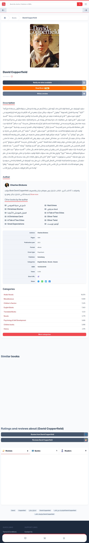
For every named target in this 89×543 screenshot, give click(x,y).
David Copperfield (45, 510)
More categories (44, 334)
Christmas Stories (15, 209)
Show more (34, 194)
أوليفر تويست (53, 224)
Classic (55, 262)
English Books (42, 262)
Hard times (52, 205)
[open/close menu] (85, 4)
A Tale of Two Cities (55, 213)
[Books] (25, 538)
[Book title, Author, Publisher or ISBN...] (43, 4)
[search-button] (80, 4)
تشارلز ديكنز (32, 510)
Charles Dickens (18, 185)
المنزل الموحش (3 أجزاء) (17, 213)
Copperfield (22, 510)
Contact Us (28, 532)
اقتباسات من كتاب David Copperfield (65, 510)
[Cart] (44, 538)
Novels (50, 262)
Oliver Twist (52, 217)
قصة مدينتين (52, 209)
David (13, 510)
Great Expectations (15, 224)
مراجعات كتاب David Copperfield (44, 514)
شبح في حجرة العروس (16, 205)
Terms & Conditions (10, 532)
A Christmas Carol (15, 217)
